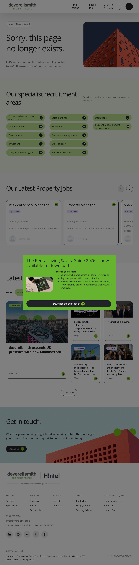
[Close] (113, 257)
